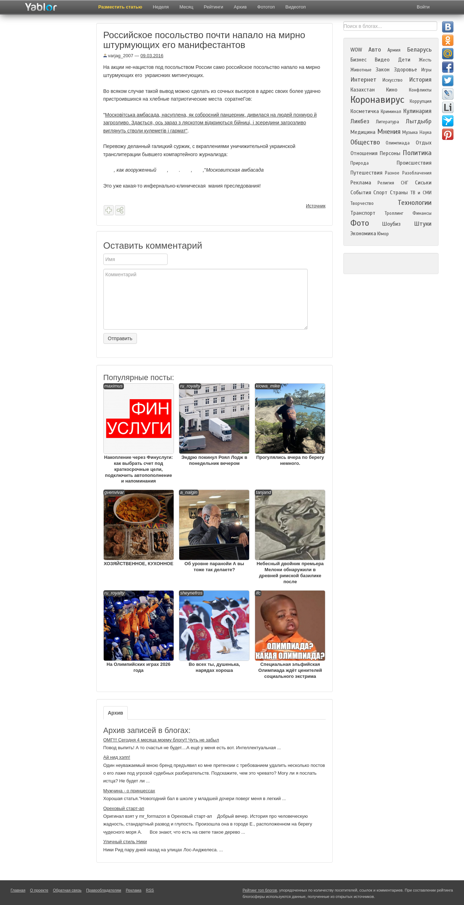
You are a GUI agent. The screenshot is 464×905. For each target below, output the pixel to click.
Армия (393, 50)
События (360, 192)
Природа (359, 163)
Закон (382, 69)
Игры (426, 70)
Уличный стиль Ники (125, 841)
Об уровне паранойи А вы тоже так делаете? (214, 531)
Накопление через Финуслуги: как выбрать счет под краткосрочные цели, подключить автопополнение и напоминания (138, 433)
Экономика (363, 233)
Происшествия (414, 163)
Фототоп (266, 7)
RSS (150, 890)
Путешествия (366, 173)
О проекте (39, 890)
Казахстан (362, 90)
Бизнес (358, 60)
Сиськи (423, 182)
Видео (382, 60)
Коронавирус (377, 100)
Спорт (380, 192)
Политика (417, 153)
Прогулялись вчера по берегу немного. (290, 424)
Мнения (388, 132)
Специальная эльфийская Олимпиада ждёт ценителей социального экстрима (290, 634)
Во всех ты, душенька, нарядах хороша (214, 631)
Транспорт (362, 213)
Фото (359, 223)
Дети (404, 60)
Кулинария (417, 111)
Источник (316, 205)
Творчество (362, 203)
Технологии (415, 203)
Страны (399, 192)
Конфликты (420, 90)
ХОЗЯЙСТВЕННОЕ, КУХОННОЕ (138, 528)
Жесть (425, 60)
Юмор (383, 234)
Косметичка (364, 111)
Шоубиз (391, 224)
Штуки (423, 223)
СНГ (404, 183)
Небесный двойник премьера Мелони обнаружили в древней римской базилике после (290, 537)
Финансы (422, 213)
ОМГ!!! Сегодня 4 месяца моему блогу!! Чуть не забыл (161, 740)
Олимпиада (398, 143)
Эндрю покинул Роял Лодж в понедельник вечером (214, 424)
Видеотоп (295, 7)
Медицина (362, 132)
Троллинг (394, 213)
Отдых (424, 143)
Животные (361, 70)
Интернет (363, 79)
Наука (426, 132)
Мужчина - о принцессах (129, 790)
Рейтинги (213, 7)
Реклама (360, 182)
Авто (374, 49)
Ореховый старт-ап (123, 808)
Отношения (364, 153)
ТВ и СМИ (421, 193)
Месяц (186, 7)
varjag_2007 (118, 55)
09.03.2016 (151, 55)
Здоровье (405, 69)
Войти (423, 7)
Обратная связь (67, 890)
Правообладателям (103, 890)
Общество (365, 142)
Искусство (392, 80)
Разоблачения (417, 173)
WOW (356, 50)
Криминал (391, 111)
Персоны (390, 153)
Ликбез (359, 121)
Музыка (410, 132)
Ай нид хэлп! (116, 757)
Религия (386, 183)
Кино (391, 90)
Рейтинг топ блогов (260, 890)
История (420, 79)
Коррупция (421, 101)
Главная (18, 890)
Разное (392, 173)
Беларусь (419, 49)
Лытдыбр (419, 121)
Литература (387, 122)
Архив (240, 7)
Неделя (161, 7)
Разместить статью (120, 7)
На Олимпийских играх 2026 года (138, 631)
